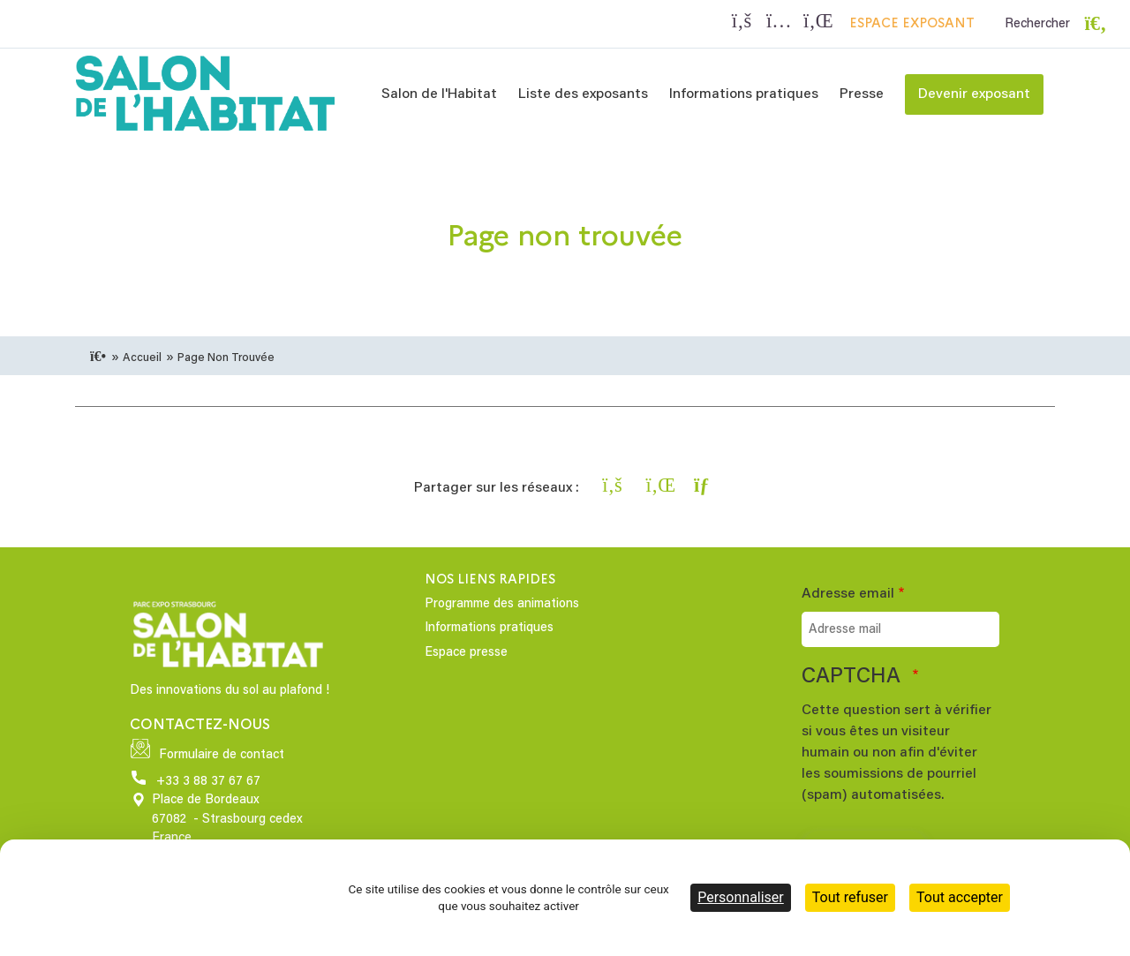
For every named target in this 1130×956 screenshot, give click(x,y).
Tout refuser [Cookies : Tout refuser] (850, 897)
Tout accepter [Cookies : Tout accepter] (959, 897)
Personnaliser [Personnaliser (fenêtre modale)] (740, 897)
